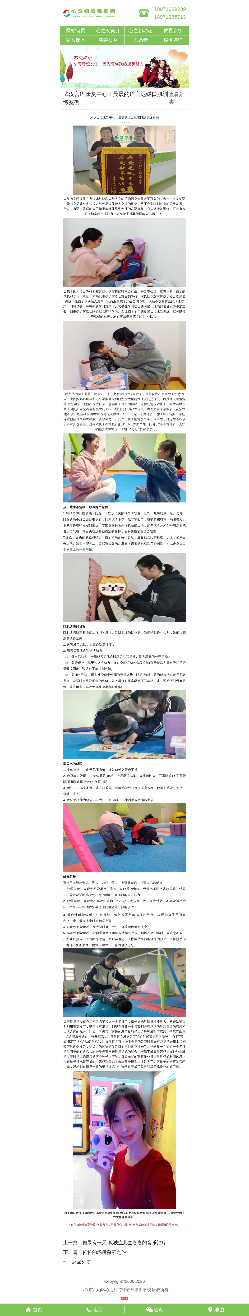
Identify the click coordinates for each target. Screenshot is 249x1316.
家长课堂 (75, 40)
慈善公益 (108, 40)
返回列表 (81, 1262)
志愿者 (140, 40)
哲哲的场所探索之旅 (104, 1252)
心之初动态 (140, 30)
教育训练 (173, 30)
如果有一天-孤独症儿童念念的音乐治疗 (124, 1242)
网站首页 (75, 30)
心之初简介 (108, 30)
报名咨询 (173, 40)
